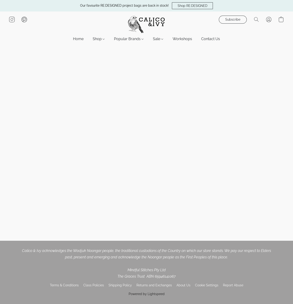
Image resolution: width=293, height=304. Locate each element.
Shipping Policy (120, 285)
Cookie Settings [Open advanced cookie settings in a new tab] (206, 285)
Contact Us (210, 39)
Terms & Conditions (64, 285)
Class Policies (93, 285)
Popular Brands (129, 39)
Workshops (182, 39)
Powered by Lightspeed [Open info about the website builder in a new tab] (147, 294)
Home (78, 39)
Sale (158, 39)
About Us (183, 285)
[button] (192, 5)
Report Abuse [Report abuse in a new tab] (233, 285)
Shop (99, 39)
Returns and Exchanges (154, 285)
